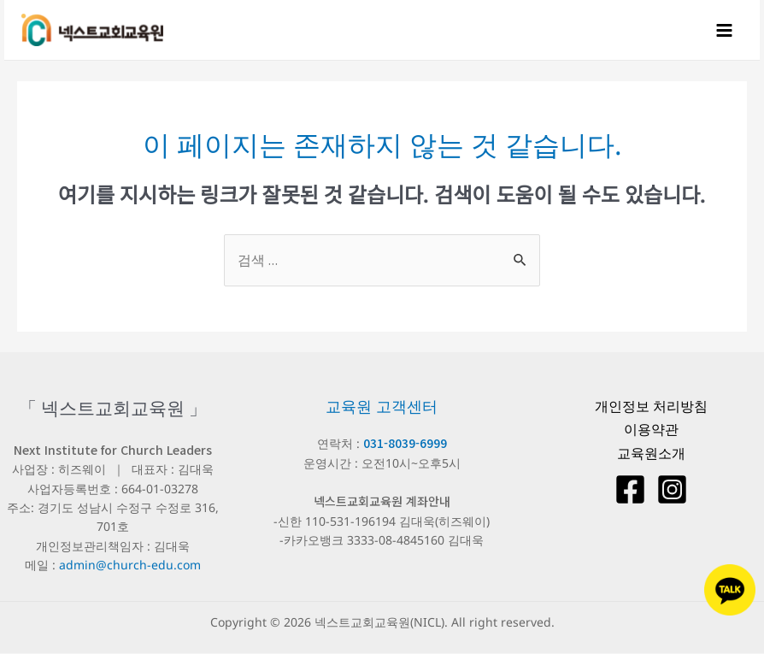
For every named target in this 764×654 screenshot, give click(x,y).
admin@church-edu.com (130, 565)
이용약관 (651, 430)
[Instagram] (672, 490)
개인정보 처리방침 (651, 407)
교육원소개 (651, 454)
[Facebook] (630, 490)
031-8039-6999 (405, 443)
